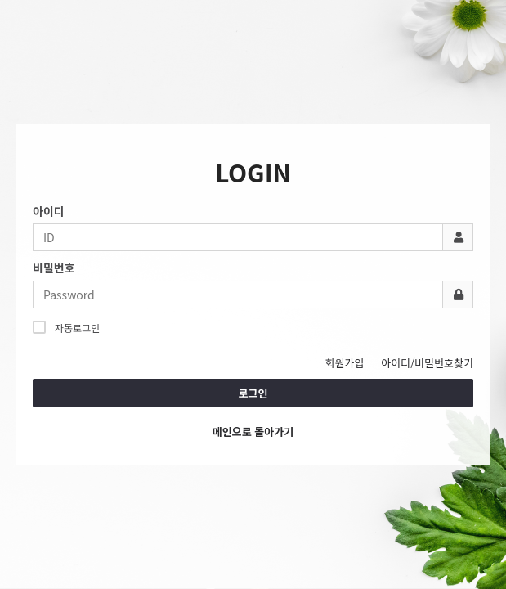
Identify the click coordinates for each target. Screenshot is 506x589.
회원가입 (345, 363)
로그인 (253, 393)
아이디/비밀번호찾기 (427, 363)
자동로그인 (66, 327)
